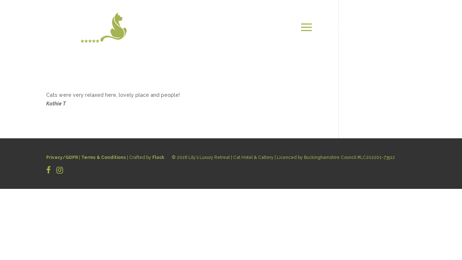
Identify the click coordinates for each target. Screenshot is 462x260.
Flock (158, 157)
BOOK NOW (398, 27)
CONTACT (360, 27)
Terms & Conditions (103, 157)
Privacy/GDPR (62, 157)
